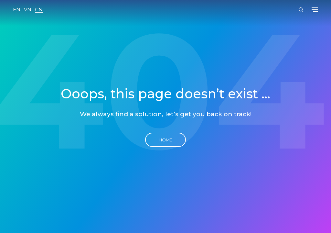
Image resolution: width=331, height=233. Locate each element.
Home (165, 139)
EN (16, 10)
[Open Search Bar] (301, 10)
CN (39, 10)
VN (27, 10)
